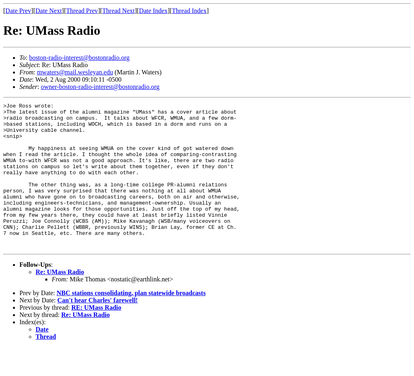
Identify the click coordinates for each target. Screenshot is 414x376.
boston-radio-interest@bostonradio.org (79, 57)
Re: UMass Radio (60, 301)
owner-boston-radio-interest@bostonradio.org (100, 86)
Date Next (49, 10)
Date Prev (18, 10)
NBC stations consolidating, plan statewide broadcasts (131, 322)
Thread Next (118, 10)
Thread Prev (82, 10)
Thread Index (189, 10)
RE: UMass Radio (96, 336)
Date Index (153, 10)
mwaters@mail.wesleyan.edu (75, 72)
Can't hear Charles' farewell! (97, 329)
